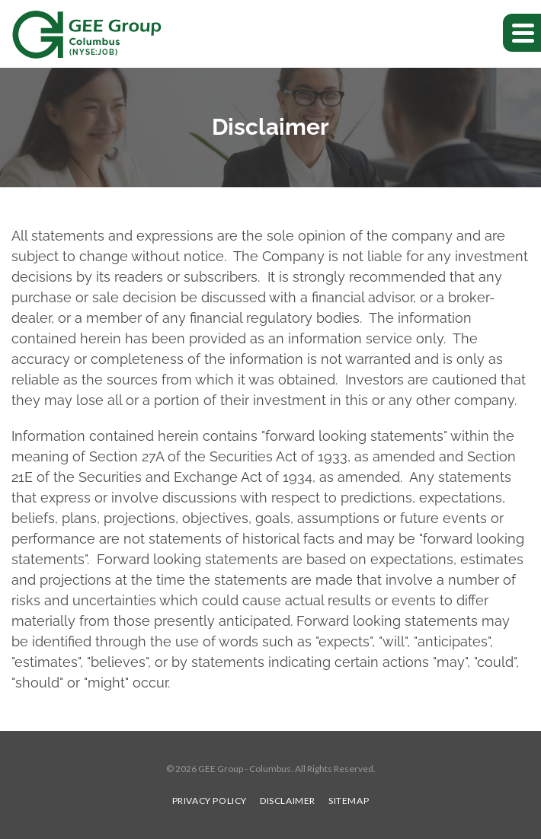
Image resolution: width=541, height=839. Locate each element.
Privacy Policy (209, 801)
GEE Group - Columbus (244, 768)
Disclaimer (287, 801)
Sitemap (348, 801)
